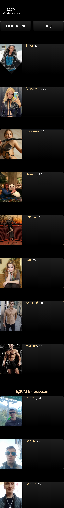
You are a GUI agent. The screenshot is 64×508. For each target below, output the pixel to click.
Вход (48, 26)
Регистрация (15, 26)
